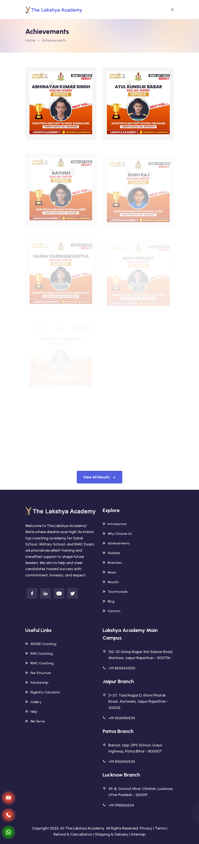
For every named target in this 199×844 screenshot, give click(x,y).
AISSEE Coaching (40, 644)
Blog (108, 601)
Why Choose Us (117, 534)
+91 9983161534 (121, 805)
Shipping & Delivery (111, 834)
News (109, 572)
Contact (112, 611)
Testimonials (115, 592)
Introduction (115, 524)
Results (111, 582)
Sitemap (138, 834)
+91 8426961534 (121, 761)
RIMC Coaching (39, 663)
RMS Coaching (39, 654)
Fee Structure (38, 673)
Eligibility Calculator (42, 692)
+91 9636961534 (121, 718)
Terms (160, 828)
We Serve (35, 721)
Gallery (33, 702)
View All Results (99, 477)
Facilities (111, 553)
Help (31, 712)
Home (30, 40)
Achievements (116, 543)
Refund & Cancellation (73, 834)
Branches (112, 563)
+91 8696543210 (121, 668)
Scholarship (36, 683)
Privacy (146, 828)
